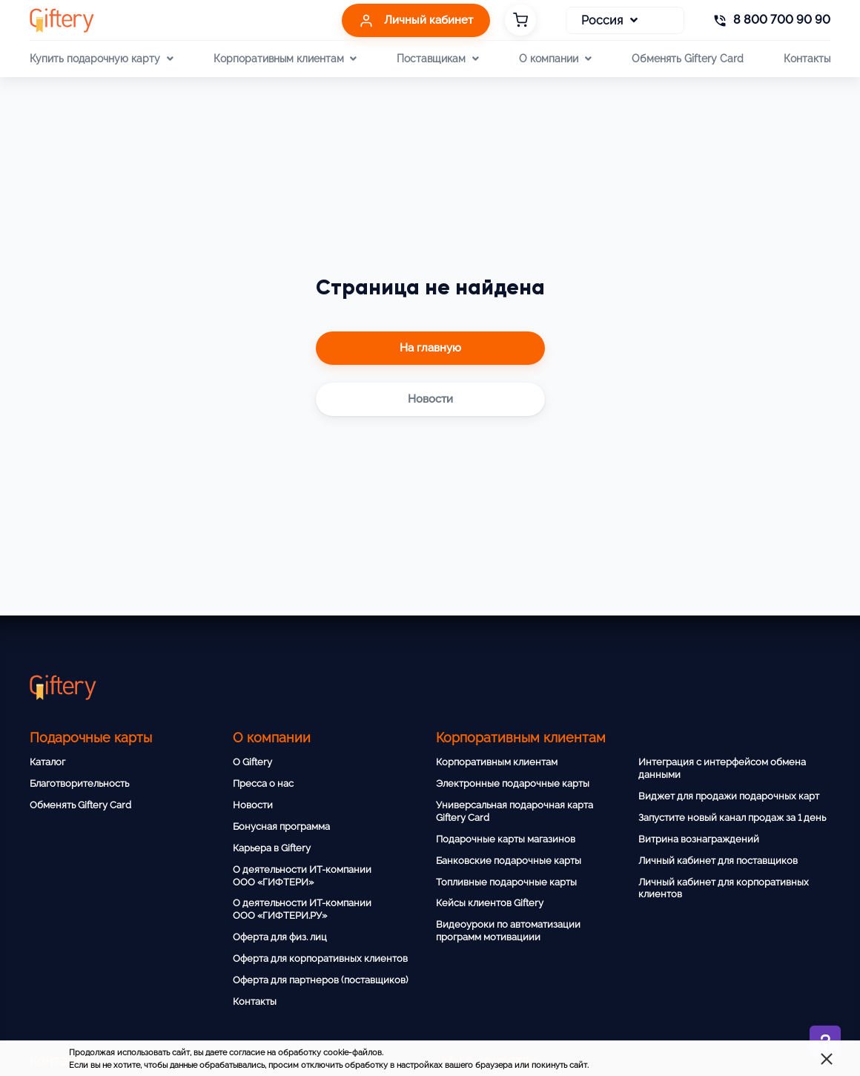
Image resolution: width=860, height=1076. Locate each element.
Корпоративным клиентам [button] (285, 58)
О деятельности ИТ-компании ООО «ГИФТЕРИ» (302, 876)
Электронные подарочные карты (512, 783)
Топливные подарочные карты (506, 882)
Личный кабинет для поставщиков (718, 860)
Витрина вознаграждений (698, 839)
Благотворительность (79, 783)
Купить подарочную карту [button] (101, 58)
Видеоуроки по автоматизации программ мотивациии (508, 931)
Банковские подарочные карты (508, 860)
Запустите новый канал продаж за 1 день (732, 817)
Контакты (807, 58)
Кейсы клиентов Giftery (489, 902)
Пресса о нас (263, 783)
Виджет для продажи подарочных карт (728, 796)
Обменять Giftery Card (688, 58)
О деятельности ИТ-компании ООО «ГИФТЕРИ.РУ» (302, 909)
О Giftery (252, 762)
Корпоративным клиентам (497, 762)
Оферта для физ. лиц (280, 937)
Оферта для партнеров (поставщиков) (320, 980)
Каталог (47, 762)
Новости (253, 805)
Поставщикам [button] (437, 58)
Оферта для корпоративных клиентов (320, 958)
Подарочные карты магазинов (505, 839)
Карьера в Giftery (272, 848)
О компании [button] (555, 58)
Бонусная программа (281, 826)
